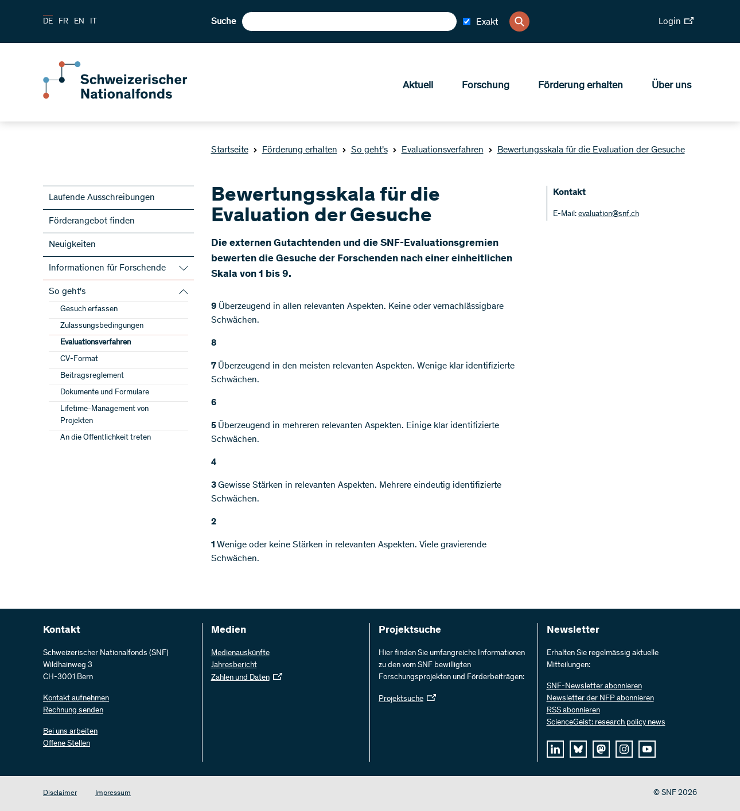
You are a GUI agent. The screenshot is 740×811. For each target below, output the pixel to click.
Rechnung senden (73, 711)
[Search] (519, 21)
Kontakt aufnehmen (76, 699)
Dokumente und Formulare (104, 393)
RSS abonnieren (573, 711)
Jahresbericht (234, 665)
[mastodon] (601, 749)
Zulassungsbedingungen (101, 326)
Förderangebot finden (92, 221)
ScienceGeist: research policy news (606, 723)
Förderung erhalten (580, 86)
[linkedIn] (555, 749)
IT (93, 22)
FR (63, 22)
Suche (223, 21)
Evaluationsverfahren (438, 150)
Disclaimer (60, 793)
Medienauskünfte (240, 653)
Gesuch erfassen (89, 309)
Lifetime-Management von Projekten (104, 415)
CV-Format (79, 359)
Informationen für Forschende (107, 268)
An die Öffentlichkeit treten (105, 438)
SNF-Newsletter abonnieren (594, 687)
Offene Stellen (66, 744)
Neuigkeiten (72, 244)
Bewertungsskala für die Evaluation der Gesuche (586, 150)
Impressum (113, 793)
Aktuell (418, 86)
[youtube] (647, 749)
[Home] (126, 96)
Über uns (671, 86)
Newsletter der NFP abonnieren (600, 699)
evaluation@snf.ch (608, 214)
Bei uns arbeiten (70, 732)
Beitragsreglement (92, 376)
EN (79, 22)
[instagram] (624, 749)
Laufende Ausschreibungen (102, 197)
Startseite (229, 150)
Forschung (485, 86)
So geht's (365, 150)
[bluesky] (578, 749)
